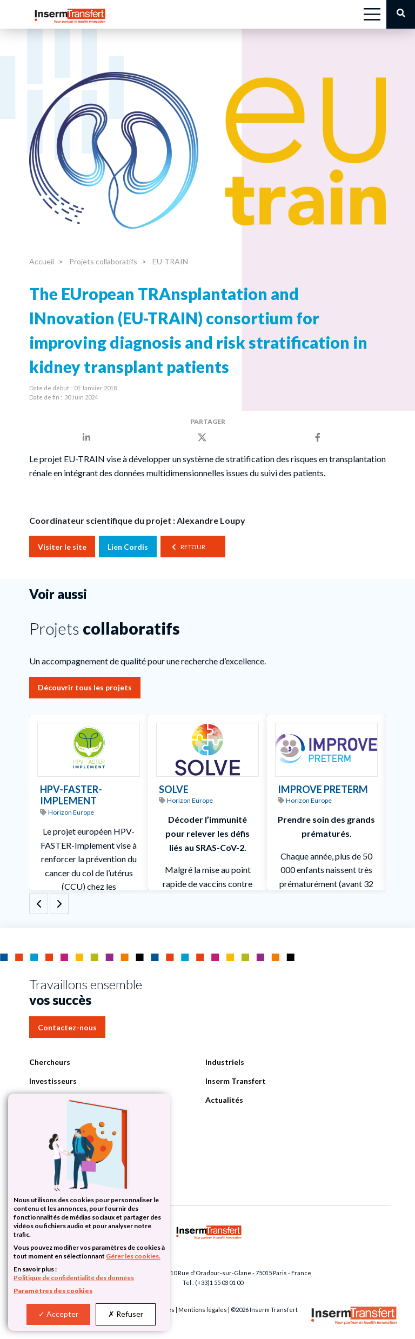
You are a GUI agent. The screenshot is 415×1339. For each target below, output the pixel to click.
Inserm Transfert (235, 1080)
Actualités (224, 1099)
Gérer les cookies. (133, 1256)
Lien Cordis (128, 546)
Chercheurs (49, 1062)
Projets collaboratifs (102, 261)
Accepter (58, 1313)
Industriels (224, 1062)
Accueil (41, 261)
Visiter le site (62, 546)
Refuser (125, 1313)
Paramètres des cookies (53, 1291)
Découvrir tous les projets (85, 687)
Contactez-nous (67, 1027)
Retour (192, 547)
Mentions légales (202, 1309)
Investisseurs (53, 1080)
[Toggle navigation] (372, 14)
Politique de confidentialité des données (74, 1278)
